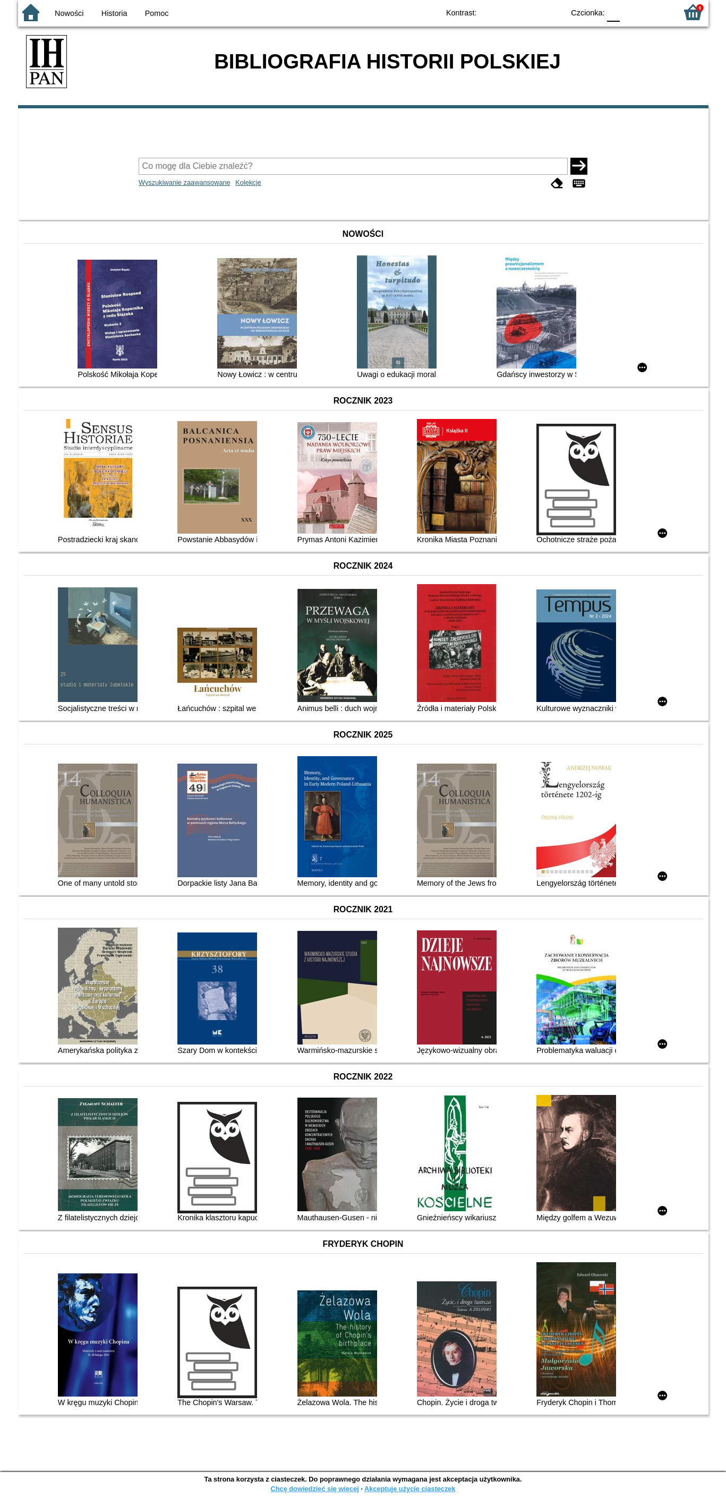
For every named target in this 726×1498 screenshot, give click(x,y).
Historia (114, 13)
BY (553, 11)
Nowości (69, 13)
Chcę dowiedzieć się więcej (314, 1489)
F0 (614, 11)
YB (531, 11)
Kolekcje (248, 182)
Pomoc (157, 13)
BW (510, 11)
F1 (632, 11)
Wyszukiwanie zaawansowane (184, 182)
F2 (657, 11)
